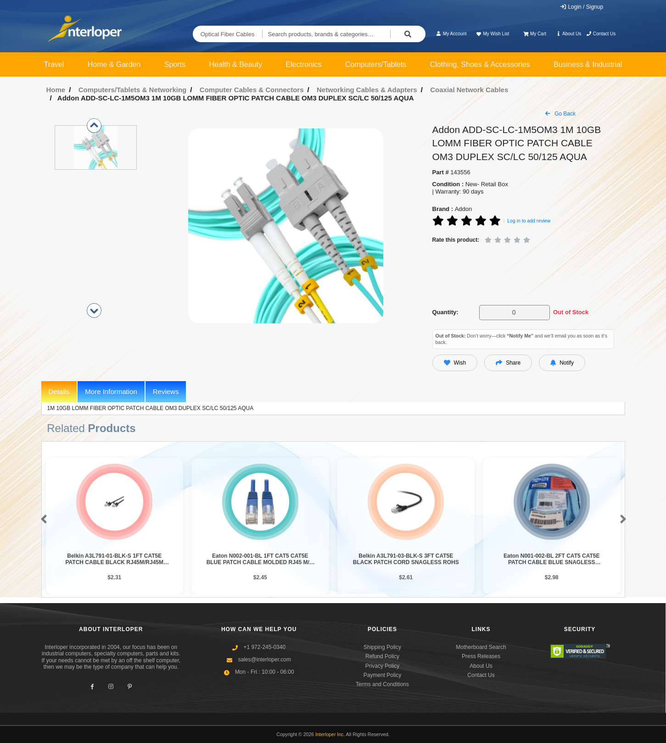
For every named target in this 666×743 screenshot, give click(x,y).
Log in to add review (528, 220)
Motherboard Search (481, 647)
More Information (111, 391)
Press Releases (481, 656)
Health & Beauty (235, 64)
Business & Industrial (588, 64)
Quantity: (445, 312)
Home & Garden (114, 64)
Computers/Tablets (375, 64)
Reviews (166, 391)
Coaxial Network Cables (469, 90)
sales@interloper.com (264, 659)
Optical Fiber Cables (228, 34)
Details (59, 391)
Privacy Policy (382, 666)
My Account (451, 33)
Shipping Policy (382, 647)
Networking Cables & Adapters (367, 90)
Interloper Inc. (330, 734)
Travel (54, 64)
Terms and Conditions (382, 684)
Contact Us (601, 33)
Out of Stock (570, 312)
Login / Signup (581, 7)
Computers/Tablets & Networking (132, 90)
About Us (568, 33)
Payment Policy (383, 675)
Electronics (303, 64)
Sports (174, 64)
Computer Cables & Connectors (252, 90)
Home (56, 90)
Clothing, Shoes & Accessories (480, 64)
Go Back (560, 114)
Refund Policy (382, 656)
